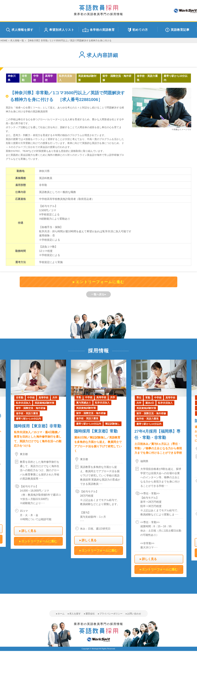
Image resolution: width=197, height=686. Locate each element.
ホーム (61, 613)
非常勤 (24, 78)
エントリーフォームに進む (100, 282)
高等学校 (49, 78)
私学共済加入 (65, 78)
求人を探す (75, 613)
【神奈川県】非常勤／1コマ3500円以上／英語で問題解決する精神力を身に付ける (69, 40)
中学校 (36, 78)
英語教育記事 (177, 30)
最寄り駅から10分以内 (176, 78)
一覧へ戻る (97, 294)
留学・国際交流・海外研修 (116, 78)
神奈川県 (12, 78)
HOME (3, 40)
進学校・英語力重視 (147, 78)
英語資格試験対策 (87, 78)
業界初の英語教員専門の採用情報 (98, 10)
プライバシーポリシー (110, 613)
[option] (98, 459)
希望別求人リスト (59, 30)
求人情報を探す (19, 30)
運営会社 (90, 613)
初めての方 (138, 30)
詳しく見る (29, 531)
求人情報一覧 (17, 40)
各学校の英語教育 (98, 30)
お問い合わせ (134, 613)
